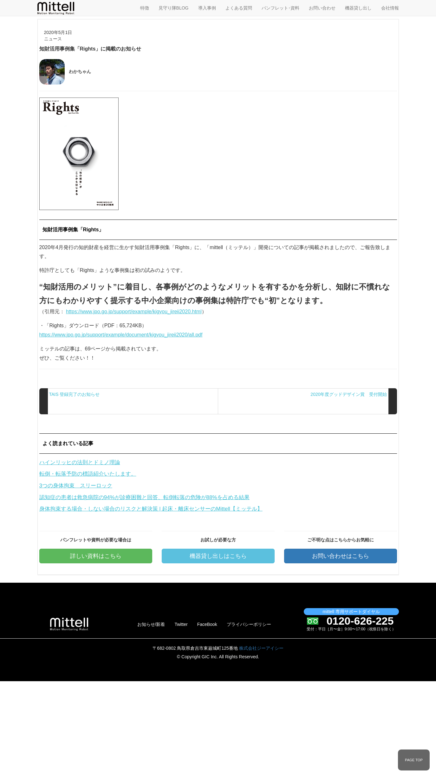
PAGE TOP (414, 760)
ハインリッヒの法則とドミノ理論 (79, 462)
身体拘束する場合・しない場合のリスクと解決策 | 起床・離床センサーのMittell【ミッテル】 (151, 509)
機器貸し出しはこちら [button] (218, 556)
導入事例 (207, 7)
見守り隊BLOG (174, 7)
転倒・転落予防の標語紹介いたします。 (87, 474)
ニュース (53, 38)
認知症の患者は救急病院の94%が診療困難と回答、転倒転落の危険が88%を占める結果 (144, 497)
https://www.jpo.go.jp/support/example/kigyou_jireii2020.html (134, 311)
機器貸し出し (358, 7)
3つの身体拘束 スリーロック (75, 486)
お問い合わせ (322, 7)
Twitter (180, 624)
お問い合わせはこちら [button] (340, 556)
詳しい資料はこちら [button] (95, 556)
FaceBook (207, 624)
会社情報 (390, 7)
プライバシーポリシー (249, 624)
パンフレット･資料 (280, 7)
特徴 (144, 7)
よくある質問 (238, 7)
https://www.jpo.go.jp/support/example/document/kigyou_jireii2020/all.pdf (121, 334)
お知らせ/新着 (151, 624)
